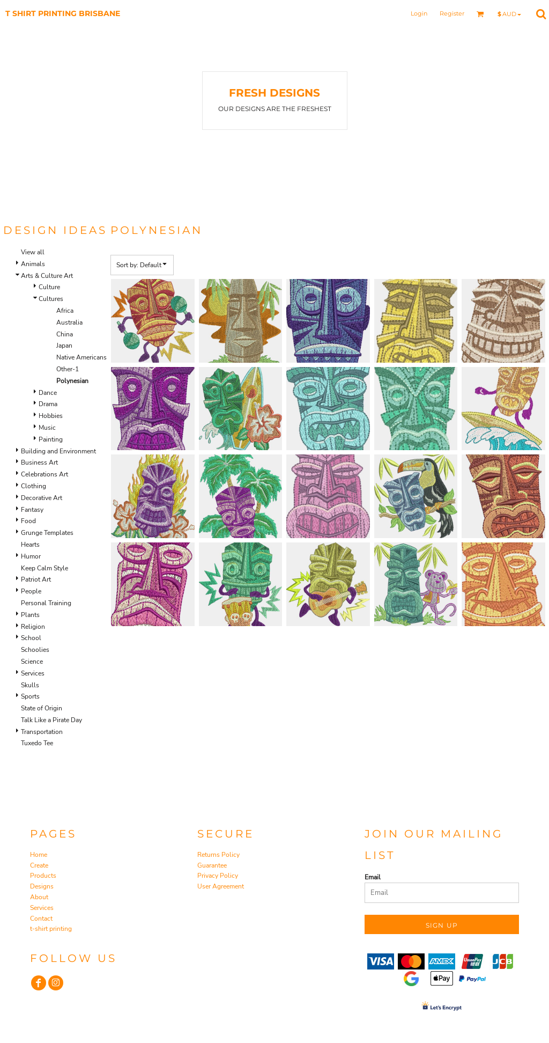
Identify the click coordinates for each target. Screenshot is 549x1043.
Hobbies (51, 416)
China (64, 334)
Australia (69, 322)
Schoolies (35, 649)
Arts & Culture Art (47, 275)
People (31, 591)
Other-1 (67, 369)
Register (452, 13)
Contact (41, 918)
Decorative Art (41, 498)
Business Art (39, 462)
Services (32, 673)
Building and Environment (58, 451)
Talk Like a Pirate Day (51, 720)
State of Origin (41, 708)
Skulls (30, 685)
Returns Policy (218, 854)
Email (373, 877)
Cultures (51, 299)
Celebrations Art (44, 474)
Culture (49, 287)
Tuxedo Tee (37, 743)
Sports (30, 696)
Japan (64, 345)
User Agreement (220, 886)
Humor (31, 556)
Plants (30, 615)
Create (39, 865)
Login (419, 13)
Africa (64, 310)
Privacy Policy (217, 875)
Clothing (33, 486)
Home (38, 854)
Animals (33, 264)
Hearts (30, 544)
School (31, 638)
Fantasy (32, 509)
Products (43, 875)
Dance (48, 392)
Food (28, 521)
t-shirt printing (51, 928)
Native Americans (81, 357)
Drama (48, 404)
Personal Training (46, 603)
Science (32, 661)
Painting (51, 439)
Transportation (42, 732)
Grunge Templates (47, 532)
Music (47, 427)
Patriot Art (36, 579)
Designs (42, 886)
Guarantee (212, 865)
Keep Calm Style (44, 568)
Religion (33, 626)
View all (32, 252)
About (39, 897)
